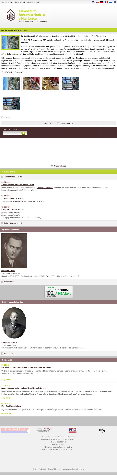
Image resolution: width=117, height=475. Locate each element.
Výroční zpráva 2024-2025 (12, 198)
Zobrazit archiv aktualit (13, 177)
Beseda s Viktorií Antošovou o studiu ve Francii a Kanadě (26, 367)
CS (98, 2)
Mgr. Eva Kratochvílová (11, 406)
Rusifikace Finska (9, 342)
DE (103, 2)
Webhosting (43, 469)
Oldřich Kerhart (8, 271)
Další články (9, 353)
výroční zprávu (19, 201)
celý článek (6, 380)
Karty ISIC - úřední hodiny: (12, 209)
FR (107, 2)
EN (94, 2)
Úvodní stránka (7, 2)
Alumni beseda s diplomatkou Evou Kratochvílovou (23, 388)
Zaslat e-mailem (66, 123)
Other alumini (9, 282)
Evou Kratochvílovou (45, 188)
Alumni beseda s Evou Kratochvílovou (17, 185)
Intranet (30, 2)
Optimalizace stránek (68, 469)
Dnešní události (59, 166)
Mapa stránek (20, 2)
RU (111, 2)
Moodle (37, 2)
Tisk (49, 123)
